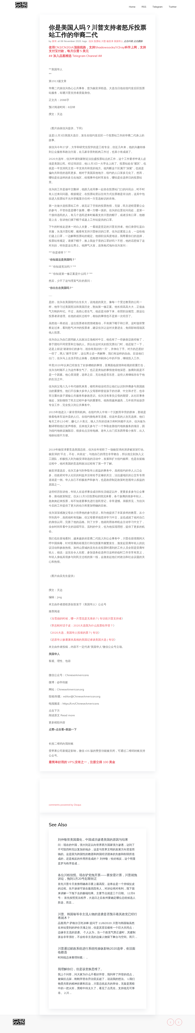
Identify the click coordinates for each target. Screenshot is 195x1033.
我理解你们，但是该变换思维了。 (81, 969)
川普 (103, 41)
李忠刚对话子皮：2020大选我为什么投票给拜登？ (82, 625)
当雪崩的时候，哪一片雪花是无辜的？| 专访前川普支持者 (86, 618)
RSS (144, 6)
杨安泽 (109, 41)
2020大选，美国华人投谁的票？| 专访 (74, 632)
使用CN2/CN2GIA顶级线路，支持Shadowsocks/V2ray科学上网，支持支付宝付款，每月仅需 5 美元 (97, 49)
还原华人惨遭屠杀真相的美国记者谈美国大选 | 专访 (82, 639)
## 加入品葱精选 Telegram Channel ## (75, 56)
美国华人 (118, 41)
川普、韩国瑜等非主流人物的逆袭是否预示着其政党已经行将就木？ (97, 916)
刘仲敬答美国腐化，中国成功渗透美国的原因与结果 (93, 839)
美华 (54, 41)
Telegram (157, 6)
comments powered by (65, 804)
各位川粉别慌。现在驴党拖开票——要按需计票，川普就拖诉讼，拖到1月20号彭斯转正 (97, 876)
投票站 (97, 41)
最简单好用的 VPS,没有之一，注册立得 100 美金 (82, 762)
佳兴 (91, 41)
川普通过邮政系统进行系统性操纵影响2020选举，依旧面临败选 (96, 950)
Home (132, 6)
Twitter (173, 6)
